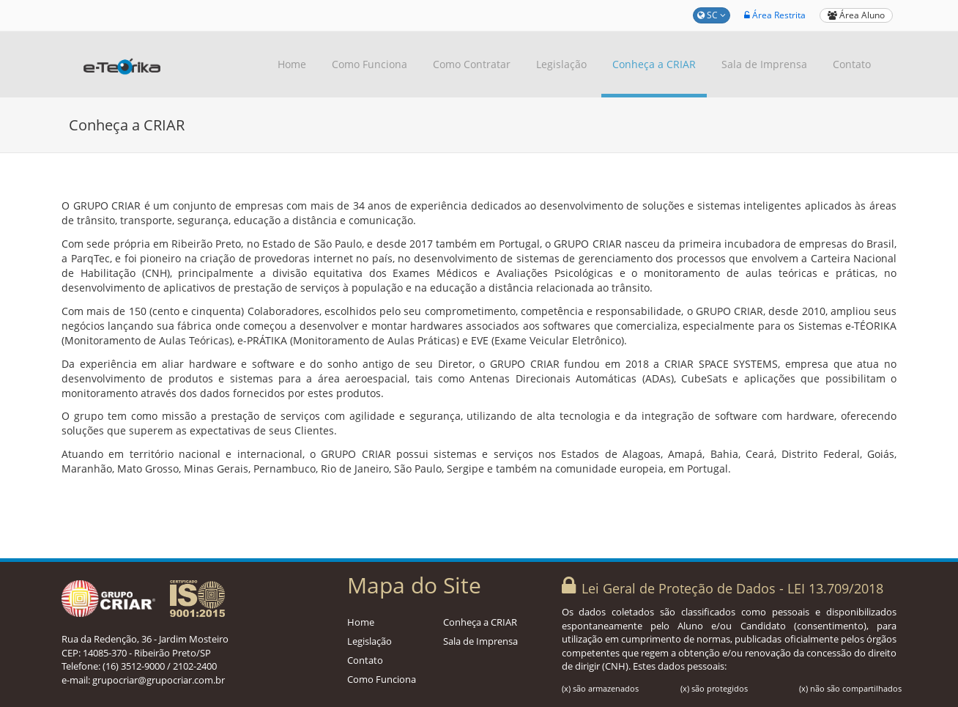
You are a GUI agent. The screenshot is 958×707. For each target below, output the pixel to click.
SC (711, 15)
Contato (852, 64)
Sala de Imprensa (764, 64)
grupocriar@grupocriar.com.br (158, 679)
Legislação (561, 64)
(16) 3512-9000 (134, 666)
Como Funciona (369, 64)
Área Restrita (775, 15)
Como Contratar (471, 64)
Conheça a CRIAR (654, 64)
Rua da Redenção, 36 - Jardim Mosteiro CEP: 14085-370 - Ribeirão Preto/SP (145, 645)
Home (292, 64)
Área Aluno (856, 15)
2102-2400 (195, 666)
